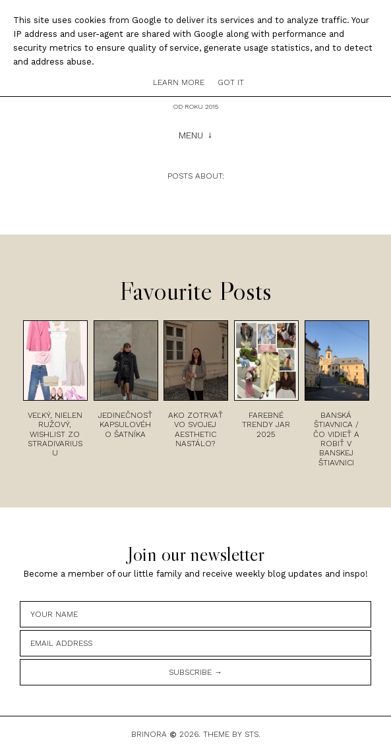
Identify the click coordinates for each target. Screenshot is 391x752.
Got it (231, 82)
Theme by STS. (231, 734)
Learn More (178, 82)
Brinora (149, 734)
